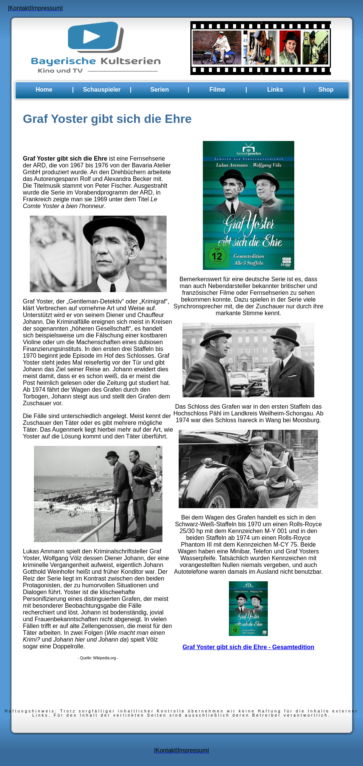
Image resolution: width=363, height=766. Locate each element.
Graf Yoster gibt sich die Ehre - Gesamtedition (248, 647)
